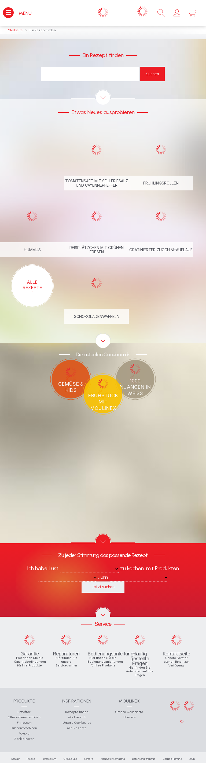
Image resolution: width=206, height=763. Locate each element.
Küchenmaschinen (24, 728)
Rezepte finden (76, 712)
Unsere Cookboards (76, 723)
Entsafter (24, 712)
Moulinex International (113, 759)
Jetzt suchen (103, 586)
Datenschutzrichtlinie (144, 759)
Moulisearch (76, 717)
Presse (31, 759)
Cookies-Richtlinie (172, 759)
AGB (192, 759)
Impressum (49, 759)
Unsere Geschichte (129, 712)
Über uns (129, 717)
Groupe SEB (70, 759)
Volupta (24, 733)
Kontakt (16, 759)
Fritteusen (24, 723)
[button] (177, 13)
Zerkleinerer (24, 739)
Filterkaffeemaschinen (24, 717)
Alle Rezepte (77, 728)
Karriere (88, 759)
